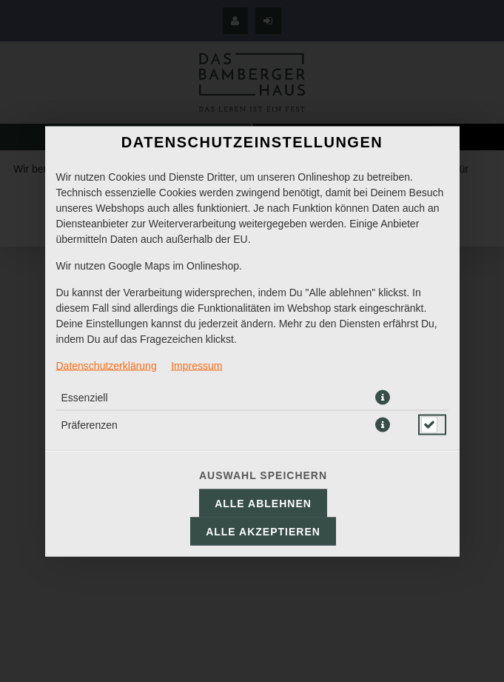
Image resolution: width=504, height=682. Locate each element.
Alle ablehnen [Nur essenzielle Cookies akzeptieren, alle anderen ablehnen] (263, 503)
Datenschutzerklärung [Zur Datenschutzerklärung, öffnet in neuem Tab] (106, 365)
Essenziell (84, 397)
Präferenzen (89, 424)
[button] (382, 397)
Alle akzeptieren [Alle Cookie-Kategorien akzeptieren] (263, 531)
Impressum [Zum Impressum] (196, 365)
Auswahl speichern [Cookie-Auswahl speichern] (263, 475)
